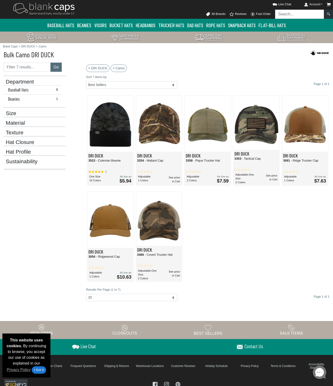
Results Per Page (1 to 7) (103, 289)
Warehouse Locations (150, 366)
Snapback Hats (242, 25)
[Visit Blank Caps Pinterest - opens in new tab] (178, 384)
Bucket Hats (121, 25)
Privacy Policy (19, 370)
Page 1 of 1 (321, 296)
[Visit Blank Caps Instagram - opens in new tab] (167, 384)
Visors (100, 25)
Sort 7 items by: (96, 77)
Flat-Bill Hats (272, 25)
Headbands (145, 25)
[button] (277, 3)
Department (20, 82)
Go (56, 67)
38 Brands (215, 14)
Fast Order (260, 14)
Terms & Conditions (283, 366)
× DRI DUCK (97, 68)
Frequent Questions (83, 366)
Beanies (84, 25)
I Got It (39, 370)
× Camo (118, 68)
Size (11, 113)
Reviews (238, 14)
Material (15, 123)
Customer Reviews (183, 366)
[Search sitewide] (299, 14)
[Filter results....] (27, 67)
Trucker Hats (171, 25)
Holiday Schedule (216, 366)
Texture (14, 132)
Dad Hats (195, 25)
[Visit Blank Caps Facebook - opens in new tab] (155, 384)
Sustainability (21, 161)
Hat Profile (18, 152)
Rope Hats (215, 25)
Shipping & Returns (116, 366)
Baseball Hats (60, 25)
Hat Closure (20, 142)
